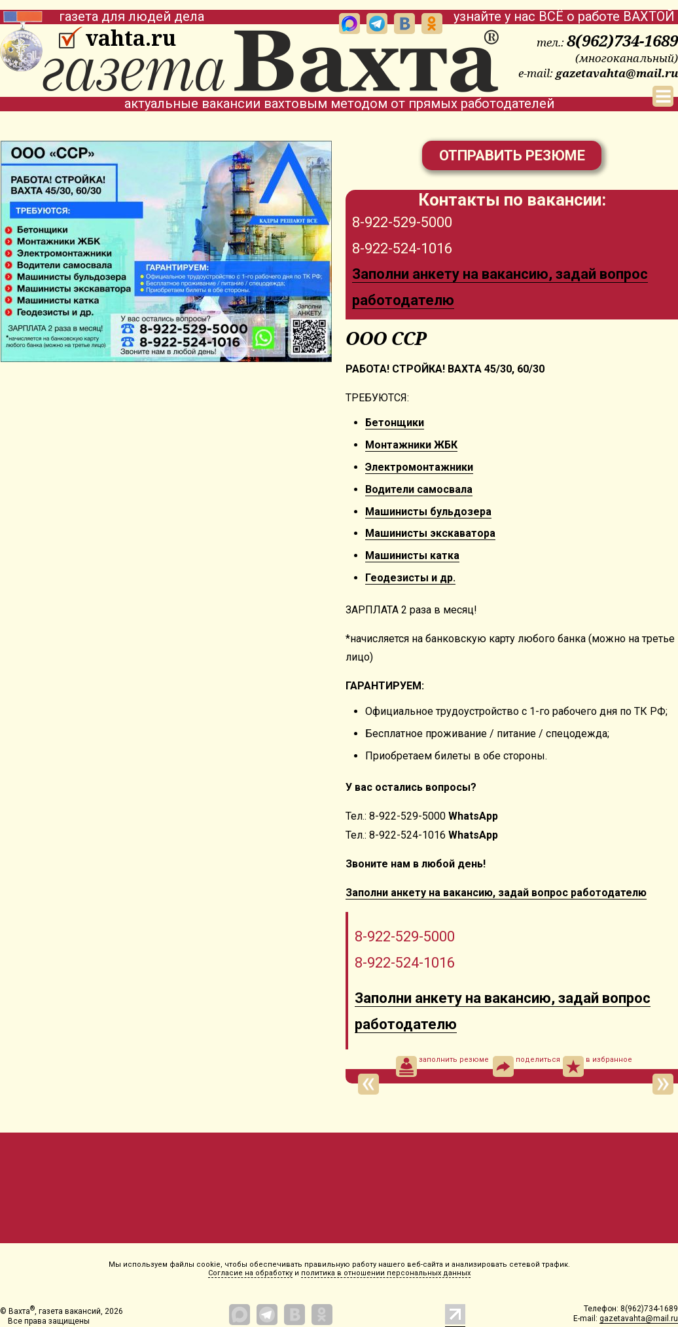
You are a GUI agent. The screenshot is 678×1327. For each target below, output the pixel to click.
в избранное (597, 1066)
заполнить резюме (442, 1066)
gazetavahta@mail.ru (617, 73)
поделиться (526, 1066)
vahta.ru (130, 38)
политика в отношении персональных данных (386, 1273)
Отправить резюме (512, 155)
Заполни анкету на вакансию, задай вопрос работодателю (496, 892)
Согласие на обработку (250, 1273)
